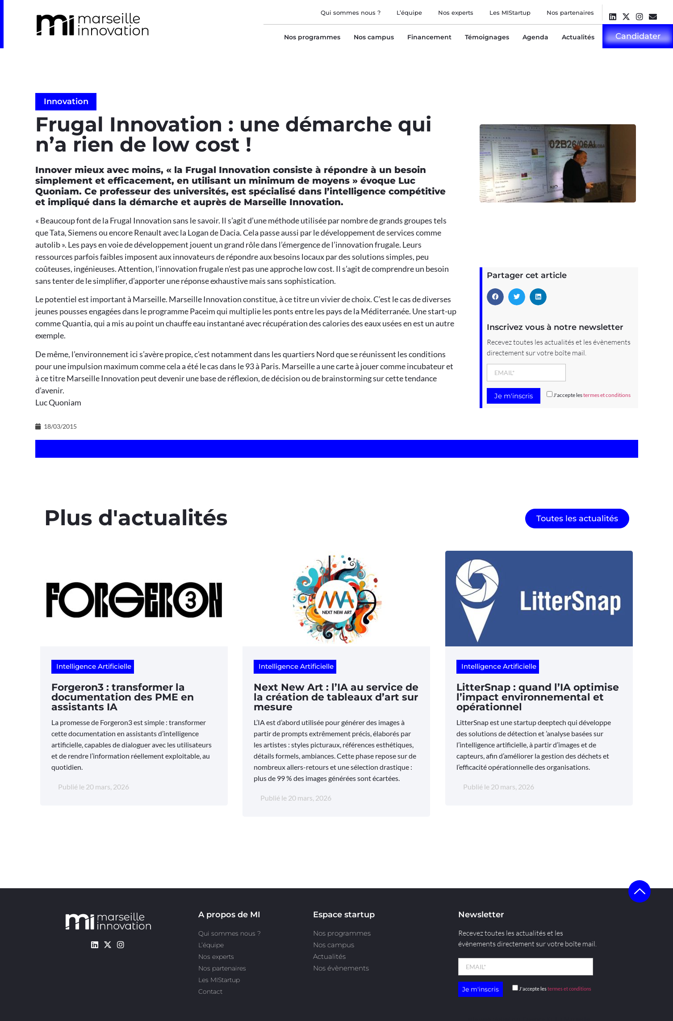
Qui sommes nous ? (350, 12)
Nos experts (455, 12)
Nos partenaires (570, 12)
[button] (495, 296)
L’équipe (409, 12)
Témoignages (487, 37)
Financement (429, 37)
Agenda (535, 37)
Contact (210, 991)
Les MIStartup (510, 12)
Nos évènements (341, 968)
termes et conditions (607, 395)
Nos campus (374, 37)
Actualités (578, 37)
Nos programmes (312, 37)
